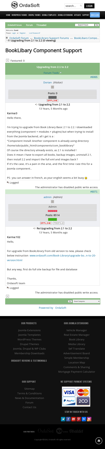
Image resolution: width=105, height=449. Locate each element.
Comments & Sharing (77, 367)
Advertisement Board (76, 353)
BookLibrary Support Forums (51, 38)
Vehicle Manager (76, 330)
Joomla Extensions (29, 330)
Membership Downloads (29, 353)
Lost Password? (34, 33)
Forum (29, 25)
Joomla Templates (29, 334)
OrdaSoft (60, 307)
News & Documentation (29, 398)
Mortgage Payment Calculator (76, 371)
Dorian (47, 82)
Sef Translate (76, 348)
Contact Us (29, 407)
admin (48, 197)
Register (23, 33)
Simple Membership (76, 357)
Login (89, 6)
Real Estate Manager (77, 334)
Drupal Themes (29, 344)
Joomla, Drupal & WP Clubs (29, 348)
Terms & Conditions (29, 393)
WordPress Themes (29, 339)
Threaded (41, 25)
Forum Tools (51, 72)
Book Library (76, 339)
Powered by (46, 307)
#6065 (93, 77)
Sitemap (29, 388)
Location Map (76, 362)
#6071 (93, 191)
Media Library (76, 344)
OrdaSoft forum (19, 38)
